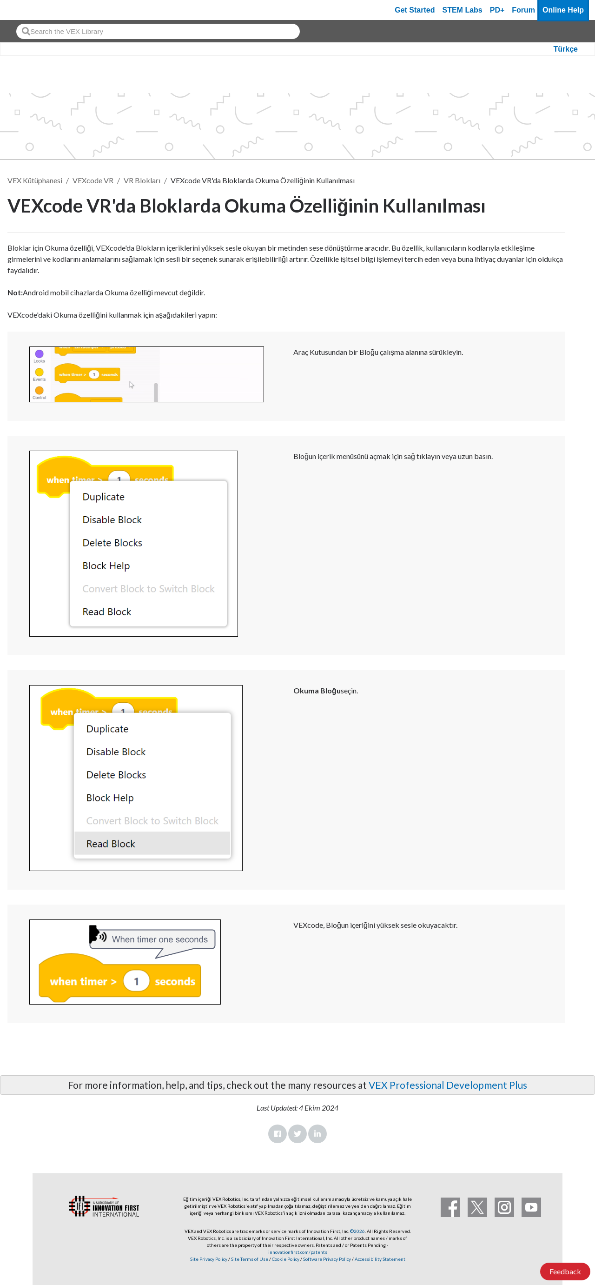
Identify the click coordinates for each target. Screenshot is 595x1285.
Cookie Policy (285, 1259)
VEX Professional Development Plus (448, 1085)
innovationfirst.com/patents (297, 1252)
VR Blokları (142, 180)
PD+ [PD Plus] (497, 10)
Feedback (565, 1271)
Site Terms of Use (249, 1259)
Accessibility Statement (380, 1259)
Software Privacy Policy (327, 1259)
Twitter (297, 1134)
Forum (523, 10)
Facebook (277, 1134)
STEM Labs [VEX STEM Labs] (463, 10)
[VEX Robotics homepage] (25, 10)
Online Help (563, 10)
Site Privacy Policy (208, 1259)
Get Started (415, 10)
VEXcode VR (93, 180)
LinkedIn (317, 1134)
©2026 (357, 1231)
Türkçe (566, 49)
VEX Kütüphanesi (34, 180)
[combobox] (158, 31)
